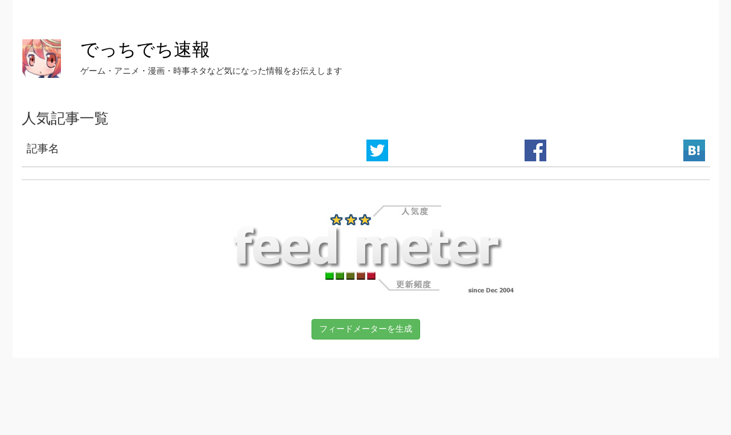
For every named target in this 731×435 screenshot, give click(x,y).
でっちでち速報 (145, 49)
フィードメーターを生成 (365, 329)
